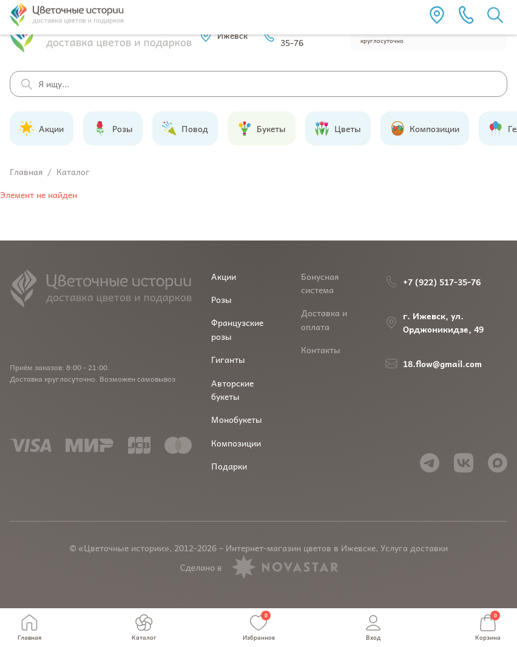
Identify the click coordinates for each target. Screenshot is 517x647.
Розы (221, 299)
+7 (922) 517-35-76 (298, 35)
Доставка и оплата (324, 319)
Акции (223, 276)
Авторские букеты (232, 389)
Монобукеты (236, 419)
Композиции (236, 443)
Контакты (320, 349)
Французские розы (237, 329)
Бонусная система (320, 283)
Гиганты (228, 359)
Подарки (229, 466)
